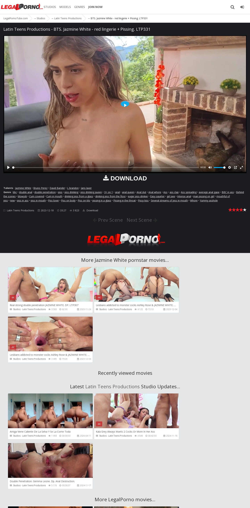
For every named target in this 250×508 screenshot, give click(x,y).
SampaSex (184, 449)
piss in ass (22, 200)
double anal (25, 192)
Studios (16, 309)
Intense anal (184, 196)
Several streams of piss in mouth (169, 200)
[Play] (8, 167)
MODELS (66, 7)
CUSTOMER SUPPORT (52, 491)
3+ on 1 (108, 192)
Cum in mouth (54, 196)
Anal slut (141, 192)
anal (117, 192)
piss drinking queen (91, 192)
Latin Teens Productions (20, 210)
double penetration (45, 192)
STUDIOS (51, 7)
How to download (81, 491)
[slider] (105, 167)
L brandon (73, 188)
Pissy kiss (143, 200)
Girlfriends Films (30, 449)
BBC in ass (228, 192)
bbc (15, 192)
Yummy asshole (209, 200)
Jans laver (86, 188)
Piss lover (53, 200)
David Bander (57, 188)
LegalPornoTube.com (22, 7)
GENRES (81, 7)
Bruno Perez (40, 188)
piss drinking (71, 192)
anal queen (128, 192)
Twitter (103, 491)
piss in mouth (38, 200)
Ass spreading (189, 192)
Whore (194, 200)
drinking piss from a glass (79, 196)
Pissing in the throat (124, 200)
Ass (165, 192)
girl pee (171, 196)
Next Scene (140, 220)
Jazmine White (23, 188)
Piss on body (68, 200)
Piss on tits (84, 200)
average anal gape (209, 192)
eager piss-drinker (138, 196)
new (12, 200)
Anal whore (154, 192)
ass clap (174, 192)
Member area (27, 491)
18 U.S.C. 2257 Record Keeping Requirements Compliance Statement (119, 501)
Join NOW (9, 491)
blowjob (22, 196)
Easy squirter (157, 196)
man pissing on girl (203, 196)
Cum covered (36, 196)
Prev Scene (110, 220)
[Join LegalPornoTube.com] (242, 7)
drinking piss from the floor (110, 196)
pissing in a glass (101, 200)
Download (90, 210)
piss (60, 192)
